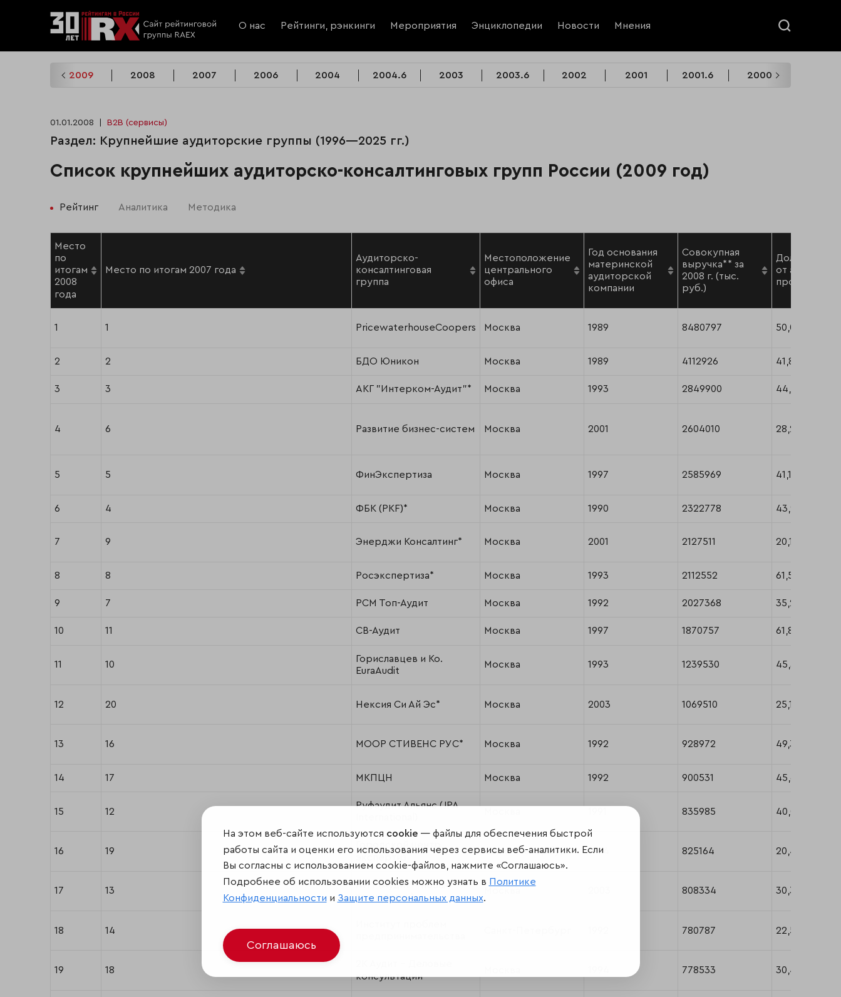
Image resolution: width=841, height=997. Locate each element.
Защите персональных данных (410, 898)
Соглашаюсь (281, 945)
